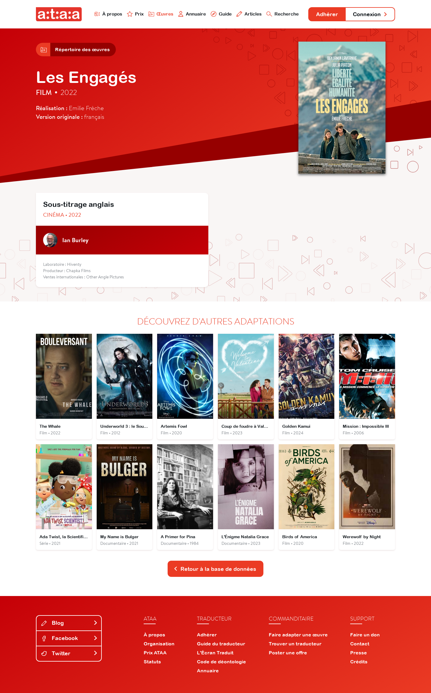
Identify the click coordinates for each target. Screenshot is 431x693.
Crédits (359, 661)
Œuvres (160, 14)
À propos (108, 14)
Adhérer (327, 14)
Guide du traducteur (221, 643)
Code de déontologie (221, 661)
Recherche (282, 14)
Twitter (69, 653)
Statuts (152, 661)
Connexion (370, 14)
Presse (358, 652)
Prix (135, 14)
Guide (221, 14)
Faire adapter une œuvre (298, 634)
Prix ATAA (155, 652)
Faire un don (365, 634)
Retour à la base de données (215, 569)
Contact (359, 643)
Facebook (69, 638)
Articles (249, 14)
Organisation (159, 643)
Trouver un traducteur (295, 643)
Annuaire (192, 14)
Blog (69, 623)
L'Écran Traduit (215, 652)
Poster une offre (288, 652)
